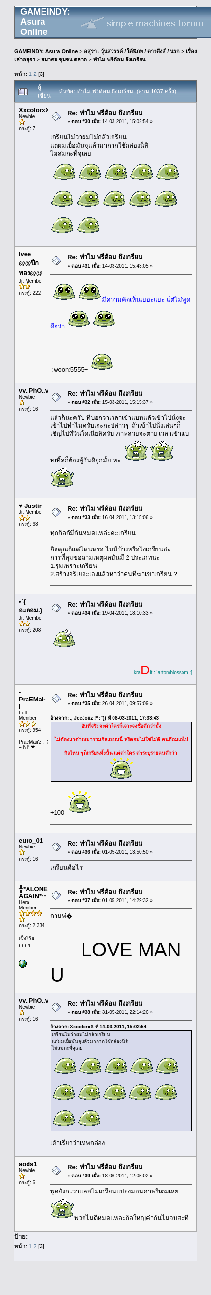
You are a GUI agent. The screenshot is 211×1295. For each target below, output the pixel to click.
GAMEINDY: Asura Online (46, 51)
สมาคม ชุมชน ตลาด (64, 59)
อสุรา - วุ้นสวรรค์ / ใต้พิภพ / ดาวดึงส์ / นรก (132, 51)
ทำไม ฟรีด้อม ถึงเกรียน (119, 59)
